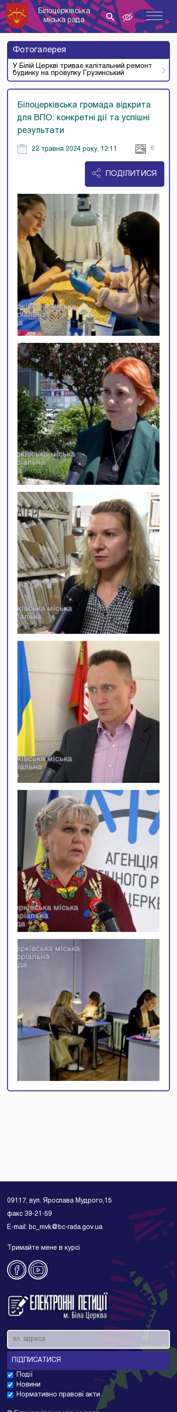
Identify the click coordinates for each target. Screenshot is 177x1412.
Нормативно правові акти (58, 1395)
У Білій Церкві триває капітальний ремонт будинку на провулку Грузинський (82, 69)
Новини (29, 1385)
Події (25, 1375)
